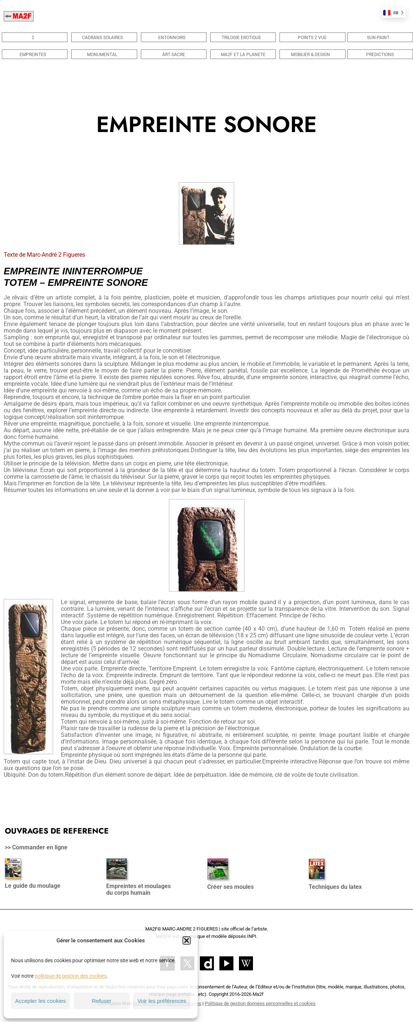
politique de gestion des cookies (71, 976)
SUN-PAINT (380, 37)
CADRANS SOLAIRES (104, 37)
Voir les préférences (161, 1001)
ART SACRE (173, 54)
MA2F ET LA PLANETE (243, 54)
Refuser (101, 1001)
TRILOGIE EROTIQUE (243, 37)
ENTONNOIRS (173, 37)
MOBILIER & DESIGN (312, 54)
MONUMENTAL (104, 54)
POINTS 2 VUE (312, 37)
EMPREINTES (35, 54)
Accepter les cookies (40, 1001)
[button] (186, 940)
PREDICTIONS (380, 54)
